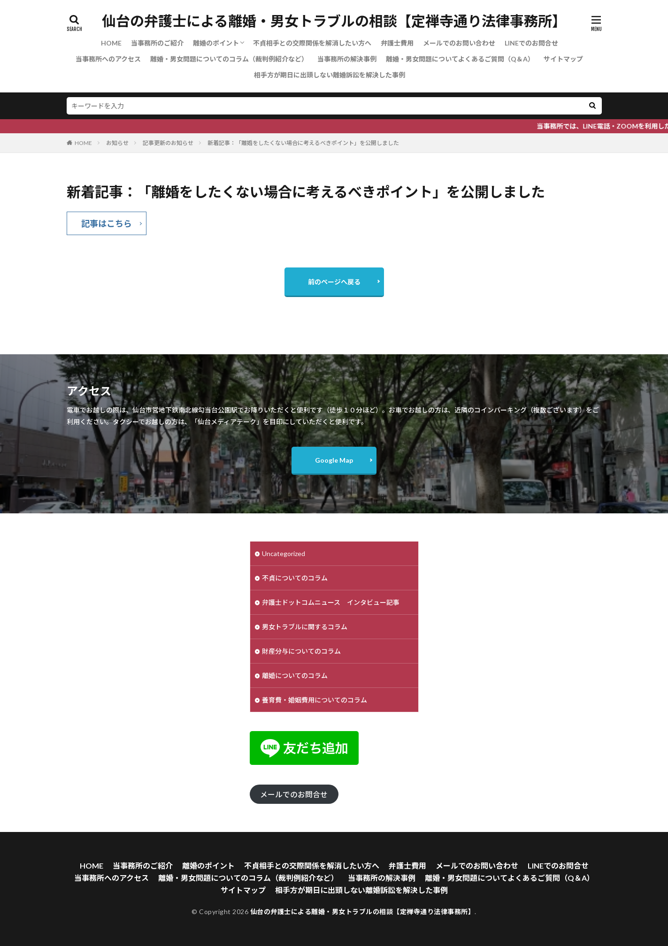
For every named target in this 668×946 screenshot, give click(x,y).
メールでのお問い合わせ (459, 43)
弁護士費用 (397, 43)
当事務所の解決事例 (346, 59)
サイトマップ (563, 59)
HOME (111, 43)
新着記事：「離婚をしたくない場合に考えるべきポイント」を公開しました (303, 142)
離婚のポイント (216, 43)
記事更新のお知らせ (168, 142)
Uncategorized (283, 553)
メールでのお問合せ (294, 794)
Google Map (334, 460)
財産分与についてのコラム (301, 651)
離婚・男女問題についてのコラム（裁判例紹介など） (229, 59)
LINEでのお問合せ (531, 43)
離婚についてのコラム (295, 675)
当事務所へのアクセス (108, 59)
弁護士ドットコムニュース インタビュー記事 (330, 602)
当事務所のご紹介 (157, 43)
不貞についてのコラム (295, 578)
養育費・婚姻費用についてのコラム (314, 700)
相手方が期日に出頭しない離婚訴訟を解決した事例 (329, 75)
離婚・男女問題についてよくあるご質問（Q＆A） (460, 59)
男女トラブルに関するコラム (304, 627)
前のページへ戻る (334, 282)
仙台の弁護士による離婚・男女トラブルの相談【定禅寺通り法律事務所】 (334, 21)
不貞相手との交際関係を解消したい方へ (312, 43)
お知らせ (117, 142)
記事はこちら (106, 223)
